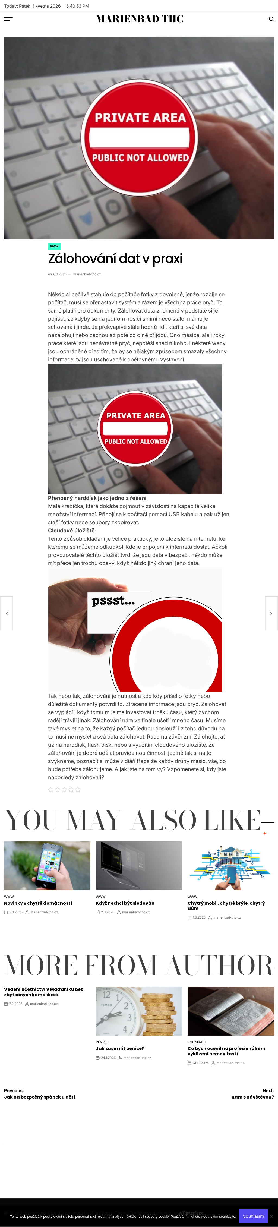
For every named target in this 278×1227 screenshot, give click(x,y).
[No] (271, 1220)
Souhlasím (253, 1216)
